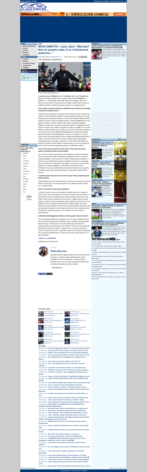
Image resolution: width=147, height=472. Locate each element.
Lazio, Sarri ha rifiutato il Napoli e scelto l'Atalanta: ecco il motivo (67, 455)
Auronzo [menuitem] (24, 48)
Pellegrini (25, 166)
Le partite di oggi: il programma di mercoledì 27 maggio (108, 246)
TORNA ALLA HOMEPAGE (47, 238)
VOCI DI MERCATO (97, 221)
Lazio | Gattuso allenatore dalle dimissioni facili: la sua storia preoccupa (69, 382)
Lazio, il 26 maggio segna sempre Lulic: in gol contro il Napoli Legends (69, 348)
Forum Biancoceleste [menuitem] (28, 63)
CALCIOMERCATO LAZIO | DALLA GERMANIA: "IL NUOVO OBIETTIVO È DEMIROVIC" (107, 224)
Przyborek (25, 173)
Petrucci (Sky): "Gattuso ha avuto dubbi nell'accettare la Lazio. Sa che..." (69, 466)
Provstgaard (26, 160)
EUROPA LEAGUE (97, 180)
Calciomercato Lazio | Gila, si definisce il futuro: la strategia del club (68, 397)
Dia (24, 191)
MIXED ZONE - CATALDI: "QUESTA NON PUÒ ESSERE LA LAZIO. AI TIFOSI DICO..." (101, 183)
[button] (29, 196)
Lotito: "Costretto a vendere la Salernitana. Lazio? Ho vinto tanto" (67, 415)
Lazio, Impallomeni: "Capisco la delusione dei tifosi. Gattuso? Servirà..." (69, 402)
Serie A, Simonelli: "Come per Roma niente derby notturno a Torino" (68, 412)
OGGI (119, 139)
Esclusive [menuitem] (24, 50)
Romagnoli (25, 163)
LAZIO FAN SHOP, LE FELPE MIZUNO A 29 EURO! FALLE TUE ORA (67, 457)
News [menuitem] (23, 57)
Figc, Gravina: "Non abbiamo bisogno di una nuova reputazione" (67, 410)
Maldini (25, 184)
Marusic (25, 155)
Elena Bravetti (55, 57)
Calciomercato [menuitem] (26, 65)
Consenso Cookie (113, 468)
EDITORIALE (95, 44)
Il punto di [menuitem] (24, 59)
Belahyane (25, 178)
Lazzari (25, 168)
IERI (124, 139)
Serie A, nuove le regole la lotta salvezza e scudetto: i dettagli (66, 400)
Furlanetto (25, 153)
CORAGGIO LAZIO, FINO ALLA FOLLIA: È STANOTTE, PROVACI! (102, 145)
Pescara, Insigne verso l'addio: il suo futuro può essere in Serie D (67, 387)
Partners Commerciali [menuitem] (28, 46)
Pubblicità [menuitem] (24, 67)
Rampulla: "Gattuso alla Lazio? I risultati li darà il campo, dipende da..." (69, 370)
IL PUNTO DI (95, 142)
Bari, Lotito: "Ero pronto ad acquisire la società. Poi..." (64, 434)
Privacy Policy (122, 468)
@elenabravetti (73, 57)
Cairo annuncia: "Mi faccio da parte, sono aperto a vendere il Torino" (68, 350)
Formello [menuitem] (24, 61)
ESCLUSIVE (95, 161)
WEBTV (94, 204)
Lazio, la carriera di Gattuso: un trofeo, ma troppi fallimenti (65, 436)
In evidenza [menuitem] (25, 54)
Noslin (24, 186)
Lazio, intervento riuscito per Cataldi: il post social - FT (64, 361)
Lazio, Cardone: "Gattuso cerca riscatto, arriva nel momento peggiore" (68, 459)
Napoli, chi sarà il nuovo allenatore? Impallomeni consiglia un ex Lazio (68, 376)
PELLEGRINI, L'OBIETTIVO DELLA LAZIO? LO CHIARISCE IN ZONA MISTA (107, 206)
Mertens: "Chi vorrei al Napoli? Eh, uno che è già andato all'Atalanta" (68, 352)
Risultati (29, 199)
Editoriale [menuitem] (24, 52)
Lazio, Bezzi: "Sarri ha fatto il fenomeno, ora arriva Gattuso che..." (67, 367)
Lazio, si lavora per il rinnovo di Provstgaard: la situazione (65, 385)
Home (23, 44)
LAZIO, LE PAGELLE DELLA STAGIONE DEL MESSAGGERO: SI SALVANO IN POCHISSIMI (107, 46)
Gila (24, 158)
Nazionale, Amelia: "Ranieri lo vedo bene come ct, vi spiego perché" (68, 408)
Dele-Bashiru (26, 171)
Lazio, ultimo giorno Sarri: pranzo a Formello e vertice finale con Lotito (68, 355)
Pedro (24, 189)
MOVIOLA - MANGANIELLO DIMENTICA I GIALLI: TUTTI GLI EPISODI (102, 164)
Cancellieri (25, 181)
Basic (24, 176)
